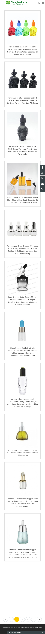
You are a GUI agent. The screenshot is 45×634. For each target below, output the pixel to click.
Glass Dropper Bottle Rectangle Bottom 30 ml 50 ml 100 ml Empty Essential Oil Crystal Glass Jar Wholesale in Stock (22, 199)
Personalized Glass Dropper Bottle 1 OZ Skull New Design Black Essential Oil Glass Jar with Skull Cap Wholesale (22, 100)
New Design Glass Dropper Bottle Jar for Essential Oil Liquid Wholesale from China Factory (22, 452)
